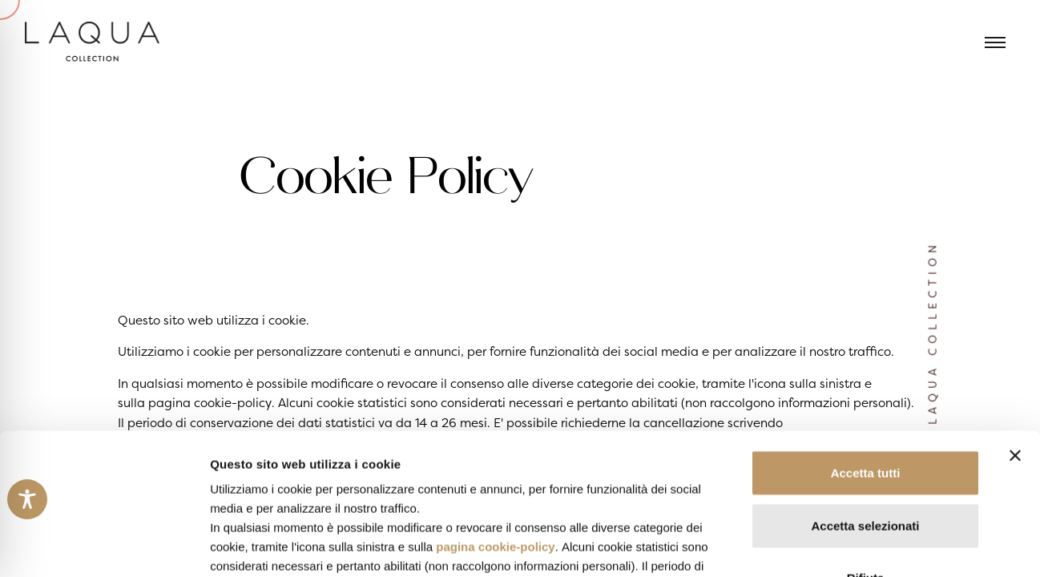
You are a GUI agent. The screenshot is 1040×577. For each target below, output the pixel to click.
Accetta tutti (866, 332)
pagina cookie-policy (495, 406)
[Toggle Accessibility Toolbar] (27, 499)
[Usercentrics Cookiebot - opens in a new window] (104, 546)
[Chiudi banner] (1015, 315)
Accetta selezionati (865, 384)
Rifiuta (866, 437)
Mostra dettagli (843, 545)
